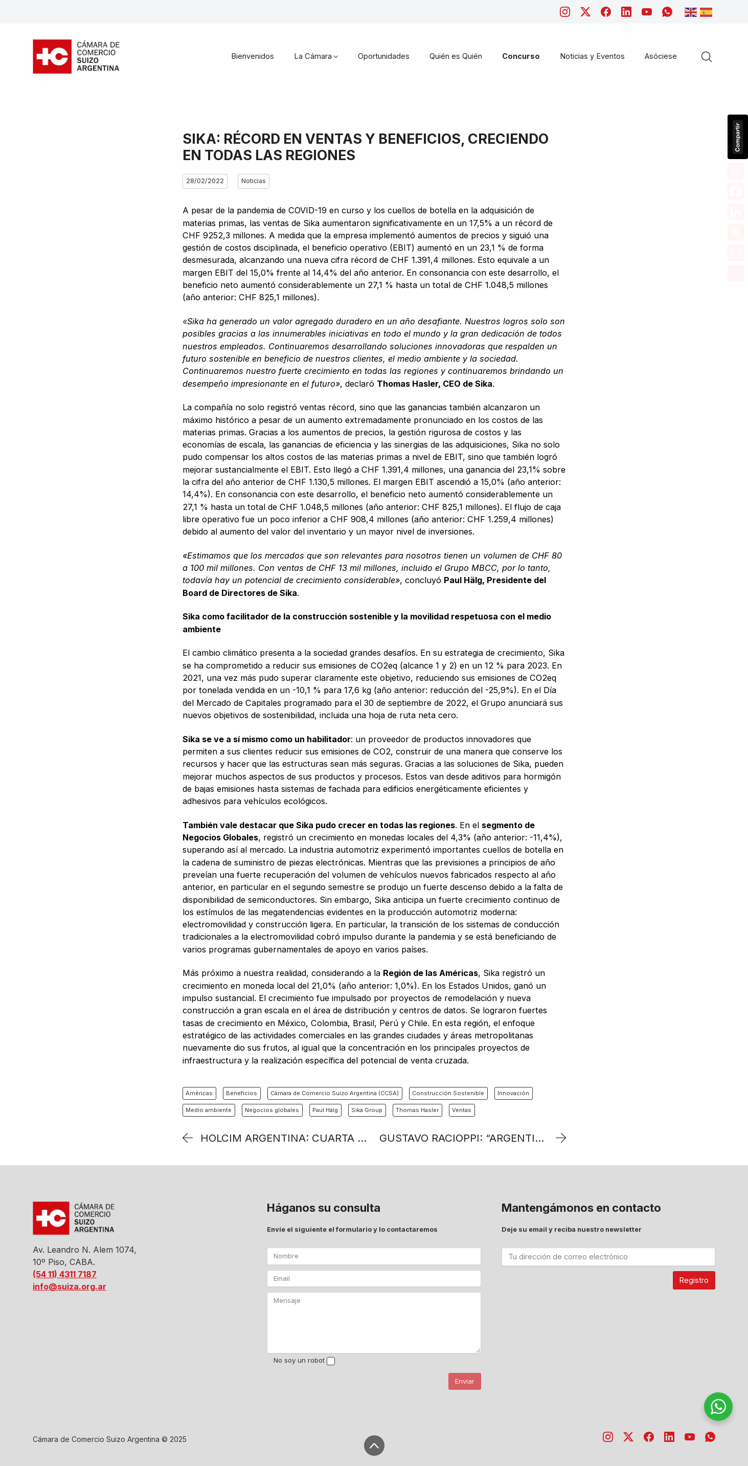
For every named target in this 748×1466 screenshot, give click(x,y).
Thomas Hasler (417, 1110)
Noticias (253, 181)
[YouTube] (647, 12)
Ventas (461, 1110)
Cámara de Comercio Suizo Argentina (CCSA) (334, 1093)
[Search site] (706, 56)
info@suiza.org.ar (69, 1286)
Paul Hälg (325, 1110)
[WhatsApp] (667, 12)
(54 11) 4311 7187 (65, 1274)
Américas (199, 1093)
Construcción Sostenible (448, 1093)
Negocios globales (272, 1110)
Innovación (513, 1093)
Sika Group (366, 1110)
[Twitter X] (585, 12)
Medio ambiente (209, 1110)
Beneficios (241, 1093)
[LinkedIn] (626, 12)
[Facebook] (606, 12)
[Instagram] (565, 12)
